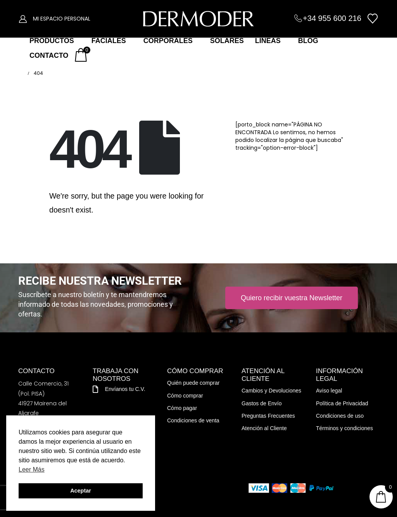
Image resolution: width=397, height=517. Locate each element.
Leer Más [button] (32, 469)
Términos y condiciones (344, 428)
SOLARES (227, 41)
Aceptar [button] (80, 491)
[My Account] (23, 18)
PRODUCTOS (51, 41)
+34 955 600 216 (332, 18)
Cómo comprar (185, 396)
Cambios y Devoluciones (271, 390)
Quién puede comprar (193, 383)
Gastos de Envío (262, 403)
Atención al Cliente (264, 428)
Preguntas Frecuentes (268, 416)
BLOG (308, 41)
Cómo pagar (182, 408)
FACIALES (108, 41)
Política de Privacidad (342, 403)
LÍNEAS (268, 41)
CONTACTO (48, 55)
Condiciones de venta (193, 420)
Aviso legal (329, 390)
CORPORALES (168, 41)
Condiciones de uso (340, 416)
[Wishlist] (373, 19)
